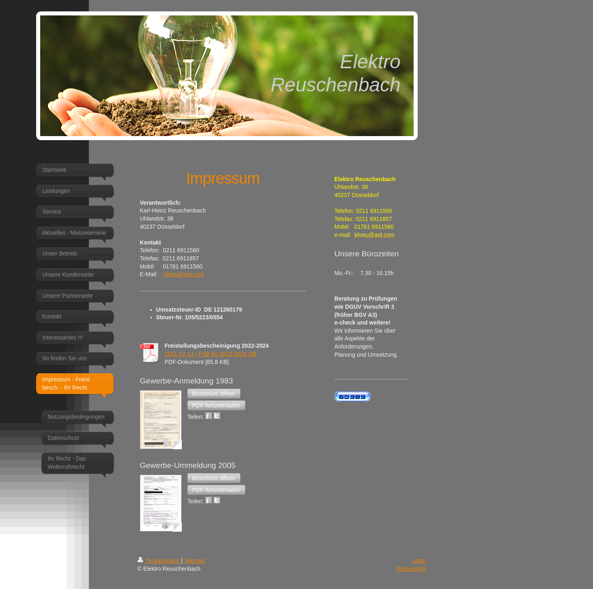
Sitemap (194, 560)
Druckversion (159, 560)
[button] (214, 393)
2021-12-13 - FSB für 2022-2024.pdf (211, 354)
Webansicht (411, 568)
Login (419, 560)
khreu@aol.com (184, 274)
